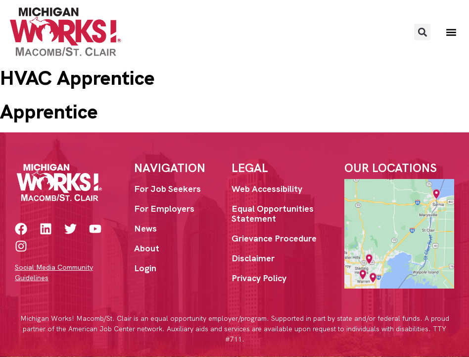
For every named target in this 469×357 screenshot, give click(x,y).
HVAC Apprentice (77, 78)
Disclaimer (253, 258)
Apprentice (48, 111)
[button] (422, 32)
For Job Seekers (167, 188)
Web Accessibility (267, 188)
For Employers (164, 208)
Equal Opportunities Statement (273, 213)
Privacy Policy (259, 278)
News (145, 228)
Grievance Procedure (274, 238)
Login (145, 268)
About (146, 248)
